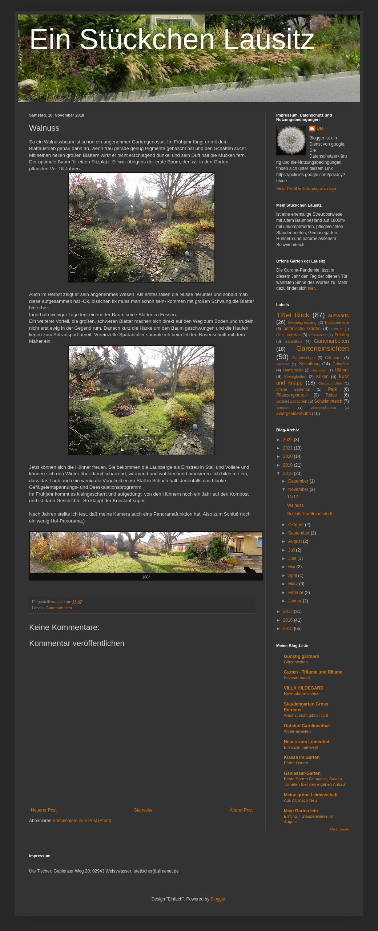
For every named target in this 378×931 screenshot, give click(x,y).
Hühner (342, 370)
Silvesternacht (297, 677)
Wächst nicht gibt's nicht (306, 715)
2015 (288, 628)
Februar (296, 592)
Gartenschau (303, 357)
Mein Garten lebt (301, 810)
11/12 (292, 496)
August (295, 541)
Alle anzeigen (339, 829)
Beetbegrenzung (302, 322)
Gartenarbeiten (59, 608)
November (299, 489)
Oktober (296, 524)
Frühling (342, 335)
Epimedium (318, 335)
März (293, 583)
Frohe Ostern (296, 763)
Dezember (299, 481)
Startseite (143, 810)
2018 (288, 473)
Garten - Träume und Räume (313, 672)
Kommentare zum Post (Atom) (82, 820)
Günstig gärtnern (301, 656)
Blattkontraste (337, 322)
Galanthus (293, 341)
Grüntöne (341, 364)
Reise (331, 395)
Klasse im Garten (301, 757)
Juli (292, 550)
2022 (288, 439)
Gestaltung (308, 363)
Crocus (336, 329)
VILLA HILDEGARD (303, 688)
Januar (295, 600)
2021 (288, 448)
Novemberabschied (301, 693)
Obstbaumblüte (330, 383)
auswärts (338, 315)
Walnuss (295, 505)
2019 (288, 465)
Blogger (217, 899)
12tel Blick (292, 315)
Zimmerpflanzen (323, 408)
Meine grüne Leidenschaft (311, 794)
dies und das (288, 335)
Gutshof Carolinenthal (307, 725)
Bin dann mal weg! (301, 747)
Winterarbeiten (297, 731)
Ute (320, 128)
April (293, 575)
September (299, 533)
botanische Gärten (302, 328)
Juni (292, 558)
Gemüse (282, 364)
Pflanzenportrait (291, 395)
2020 (288, 456)
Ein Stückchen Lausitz (172, 39)
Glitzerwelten (296, 662)
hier (311, 288)
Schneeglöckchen (291, 401)
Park (332, 389)
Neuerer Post (44, 810)
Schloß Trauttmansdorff (310, 513)
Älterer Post (241, 810)
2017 (288, 611)
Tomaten (283, 408)
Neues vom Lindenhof (306, 741)
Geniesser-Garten (302, 773)
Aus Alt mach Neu (300, 800)
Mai (292, 566)
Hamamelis (293, 370)
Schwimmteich (328, 401)
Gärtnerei (333, 357)
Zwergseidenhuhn (293, 413)
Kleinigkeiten (295, 376)
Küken (322, 376)
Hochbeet (318, 370)
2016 (288, 620)
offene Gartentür (293, 389)
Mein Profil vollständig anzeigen (307, 188)
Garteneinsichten (322, 348)
